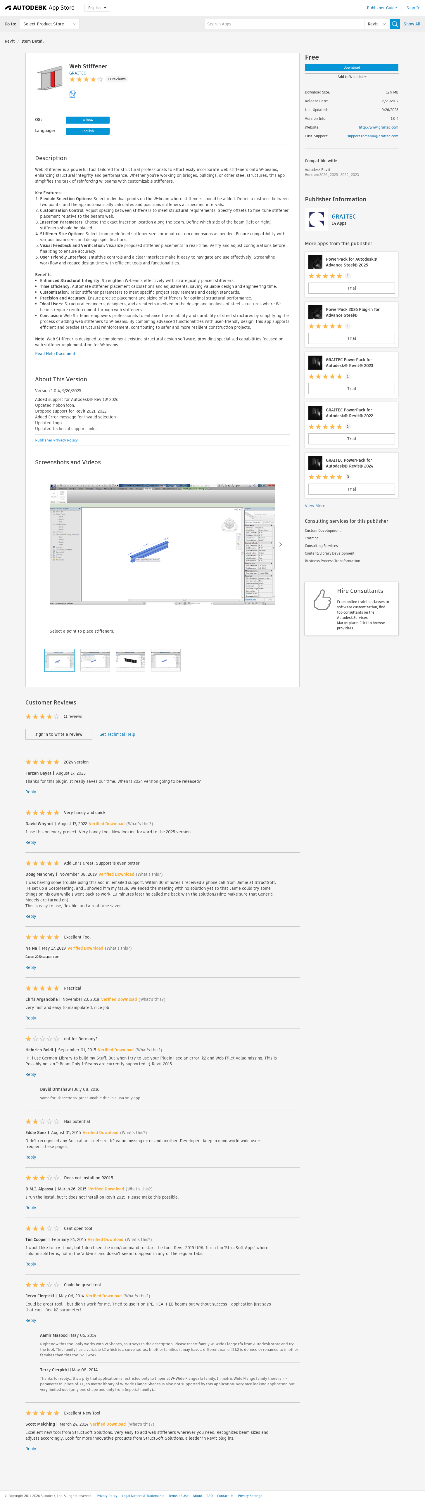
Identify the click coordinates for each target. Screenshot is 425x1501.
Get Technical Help (117, 734)
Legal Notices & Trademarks (143, 1495)
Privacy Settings (250, 1495)
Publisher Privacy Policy (56, 440)
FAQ (210, 1495)
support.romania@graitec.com (372, 136)
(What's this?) (139, 824)
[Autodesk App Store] (40, 8)
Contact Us (225, 1495)
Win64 (87, 119)
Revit (10, 41)
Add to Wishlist (352, 76)
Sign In (413, 8)
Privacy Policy (107, 1495)
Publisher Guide (382, 8)
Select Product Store (43, 24)
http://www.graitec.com (378, 127)
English (97, 7)
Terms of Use (179, 1495)
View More (315, 506)
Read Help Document (55, 353)
